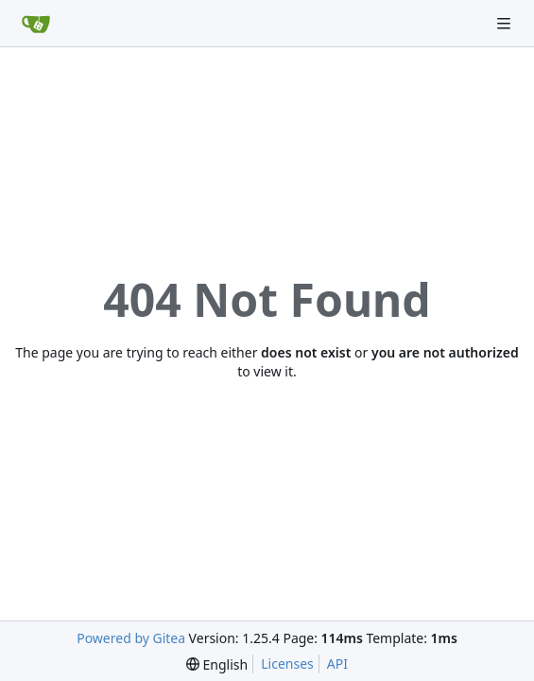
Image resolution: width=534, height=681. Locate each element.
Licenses (287, 663)
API (337, 663)
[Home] (35, 24)
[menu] (217, 664)
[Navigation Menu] (506, 23)
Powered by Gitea (131, 638)
